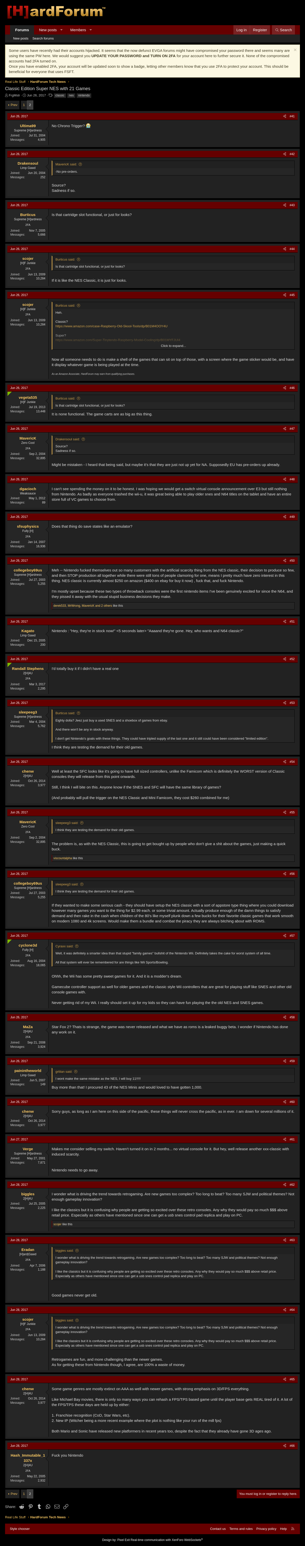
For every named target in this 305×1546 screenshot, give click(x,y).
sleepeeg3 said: (66, 823)
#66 (292, 1446)
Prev (14, 105)
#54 (292, 762)
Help (283, 1529)
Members (78, 30)
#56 (292, 874)
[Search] (283, 29)
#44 (292, 249)
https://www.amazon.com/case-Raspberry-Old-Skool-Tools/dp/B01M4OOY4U (111, 326)
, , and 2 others (82, 605)
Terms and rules (241, 1529)
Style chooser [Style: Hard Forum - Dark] (20, 1529)
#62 (292, 1185)
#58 (292, 1017)
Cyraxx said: (64, 946)
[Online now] (8, 392)
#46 (292, 388)
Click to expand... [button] (173, 346)
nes (71, 95)
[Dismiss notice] (294, 50)
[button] (61, 29)
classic (60, 95)
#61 (292, 1139)
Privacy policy (266, 1529)
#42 (292, 154)
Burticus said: (65, 259)
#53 (292, 703)
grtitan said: (63, 1071)
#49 (292, 517)
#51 (292, 621)
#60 (292, 1102)
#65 (292, 1379)
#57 (292, 936)
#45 (292, 295)
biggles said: (64, 1250)
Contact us (218, 1529)
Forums (22, 30)
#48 (292, 479)
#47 (292, 428)
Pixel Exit (123, 1540)
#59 (292, 1061)
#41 (292, 116)
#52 (292, 659)
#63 (292, 1240)
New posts (48, 30)
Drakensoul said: (67, 439)
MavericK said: (66, 164)
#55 (292, 812)
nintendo (84, 95)
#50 (292, 560)
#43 (292, 205)
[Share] (285, 116)
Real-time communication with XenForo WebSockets (167, 1540)
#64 (292, 1310)
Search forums (43, 38)
